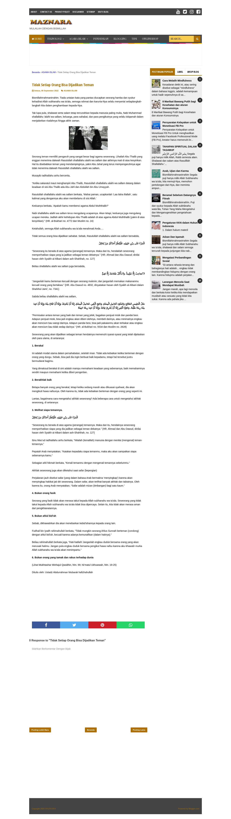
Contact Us (46, 11)
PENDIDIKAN (100, 38)
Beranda (91, 730)
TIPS (134, 38)
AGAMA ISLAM (77, 38)
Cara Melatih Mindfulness (177, 80)
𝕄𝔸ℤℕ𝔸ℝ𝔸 (50, 809)
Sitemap (91, 11)
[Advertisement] (139, 24)
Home (37, 38)
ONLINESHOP (150, 38)
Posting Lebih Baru (40, 730)
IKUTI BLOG (103, 11)
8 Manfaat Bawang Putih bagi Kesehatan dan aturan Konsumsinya (179, 105)
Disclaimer (78, 11)
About (34, 11)
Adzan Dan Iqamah (173, 236)
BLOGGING (120, 38)
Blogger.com (194, 809)
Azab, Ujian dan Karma (175, 171)
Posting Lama (139, 730)
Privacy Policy (62, 11)
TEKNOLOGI (54, 38)
